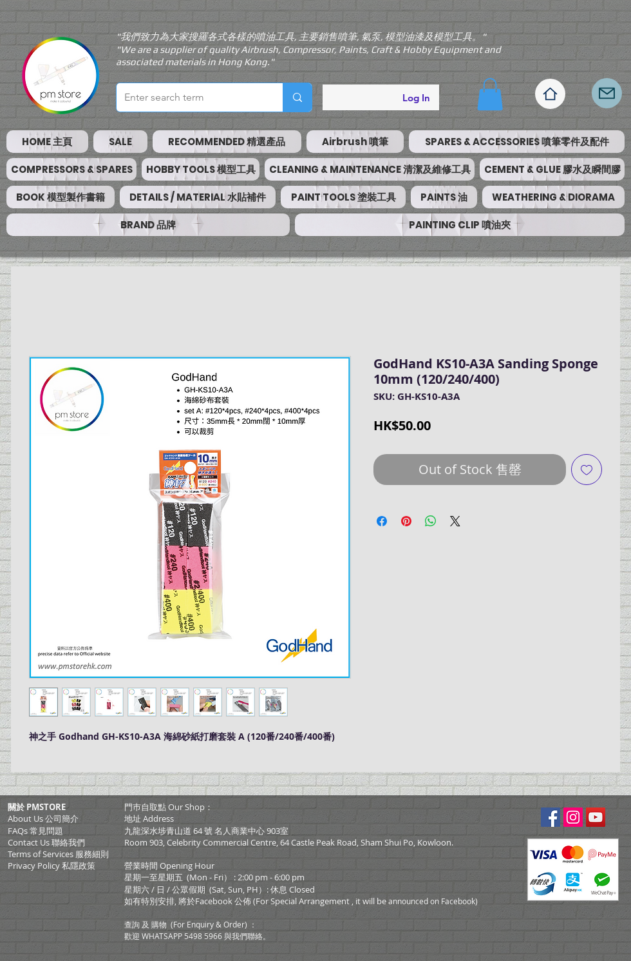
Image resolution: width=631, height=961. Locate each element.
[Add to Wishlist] (586, 469)
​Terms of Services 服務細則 (58, 854)
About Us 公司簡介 (43, 818)
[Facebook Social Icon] (550, 817)
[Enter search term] (190, 97)
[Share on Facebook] (382, 521)
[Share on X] (455, 521)
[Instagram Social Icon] (573, 817)
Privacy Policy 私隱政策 (51, 865)
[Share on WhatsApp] (430, 521)
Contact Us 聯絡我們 (46, 842)
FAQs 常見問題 (35, 831)
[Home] (550, 94)
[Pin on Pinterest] (406, 521)
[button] (490, 94)
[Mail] (607, 93)
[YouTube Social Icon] (595, 817)
